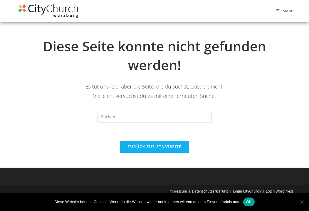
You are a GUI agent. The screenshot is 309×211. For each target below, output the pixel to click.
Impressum (178, 191)
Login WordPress (279, 191)
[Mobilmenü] (284, 10)
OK (249, 202)
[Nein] (302, 202)
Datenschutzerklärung (210, 191)
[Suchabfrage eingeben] (154, 117)
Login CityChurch (247, 191)
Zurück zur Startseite (155, 146)
